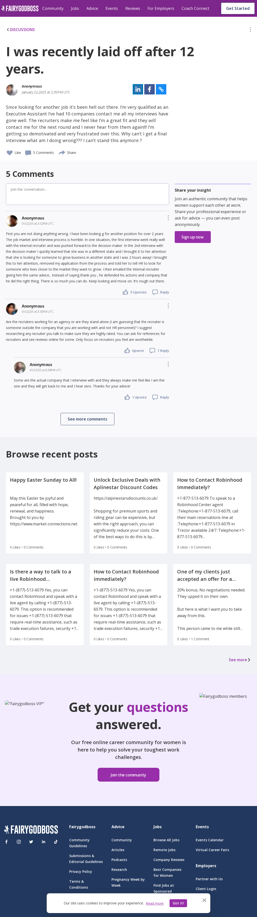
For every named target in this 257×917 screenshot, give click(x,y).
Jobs (75, 8)
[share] (62, 152)
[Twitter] (31, 842)
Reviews (132, 8)
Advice (92, 8)
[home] (20, 8)
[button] (250, 30)
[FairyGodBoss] (31, 830)
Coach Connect (195, 8)
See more (240, 659)
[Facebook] (6, 842)
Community (53, 8)
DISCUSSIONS (20, 29)
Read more (155, 903)
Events (112, 8)
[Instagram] (19, 842)
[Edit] (250, 30)
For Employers (161, 8)
